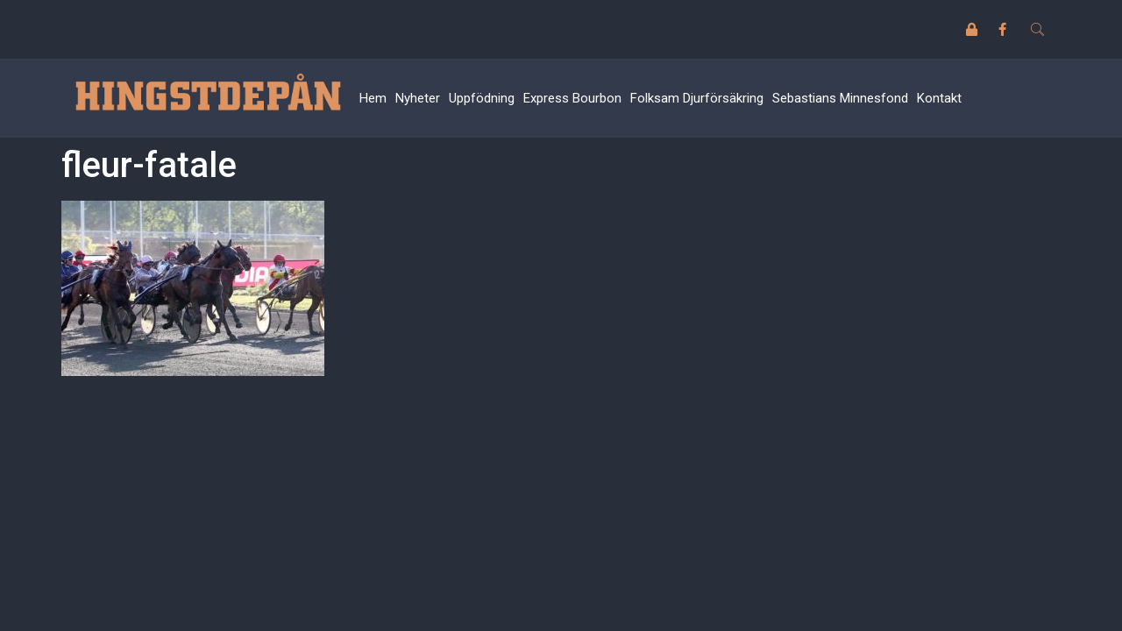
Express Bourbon (572, 98)
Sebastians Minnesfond (840, 98)
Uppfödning (482, 98)
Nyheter (417, 98)
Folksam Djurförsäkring (696, 98)
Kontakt (939, 98)
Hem (373, 98)
